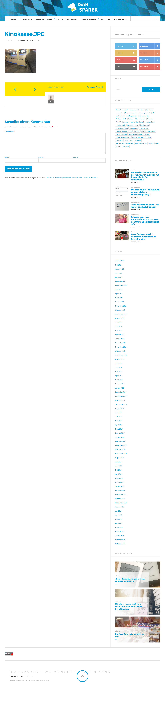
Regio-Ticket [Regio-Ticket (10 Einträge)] (119, 142)
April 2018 (118, 378)
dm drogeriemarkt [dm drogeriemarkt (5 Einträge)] (132, 118)
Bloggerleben (136, 204)
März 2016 (118, 480)
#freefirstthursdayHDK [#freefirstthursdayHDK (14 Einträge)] (122, 112)
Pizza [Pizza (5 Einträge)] (149, 139)
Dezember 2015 (120, 492)
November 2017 (120, 398)
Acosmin (46, 682)
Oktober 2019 (120, 312)
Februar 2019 (119, 337)
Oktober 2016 (120, 451)
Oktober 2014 (120, 546)
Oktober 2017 (120, 402)
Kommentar (10, 133)
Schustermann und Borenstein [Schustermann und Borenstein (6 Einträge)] (124, 145)
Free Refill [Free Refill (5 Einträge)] (142, 121)
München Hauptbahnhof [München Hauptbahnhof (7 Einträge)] (148, 133)
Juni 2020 (118, 292)
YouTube (127, 62)
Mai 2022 (118, 267)
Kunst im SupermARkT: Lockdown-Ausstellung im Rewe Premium (143, 238)
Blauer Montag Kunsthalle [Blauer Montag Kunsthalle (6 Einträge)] (143, 115)
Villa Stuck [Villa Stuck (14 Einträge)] (126, 148)
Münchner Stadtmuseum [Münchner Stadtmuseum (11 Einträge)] (136, 136)
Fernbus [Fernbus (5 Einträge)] (130, 121)
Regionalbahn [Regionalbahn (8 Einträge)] (128, 142)
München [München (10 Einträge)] (136, 133)
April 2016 (118, 476)
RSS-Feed (150, 55)
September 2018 (121, 357)
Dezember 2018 (120, 345)
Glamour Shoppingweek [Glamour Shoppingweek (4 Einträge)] (137, 124)
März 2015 (118, 529)
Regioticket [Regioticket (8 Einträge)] (138, 142)
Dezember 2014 (120, 542)
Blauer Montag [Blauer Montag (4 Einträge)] (129, 115)
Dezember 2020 (120, 283)
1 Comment (135, 229)
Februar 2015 (119, 533)
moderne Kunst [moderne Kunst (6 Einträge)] (144, 130)
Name (7, 159)
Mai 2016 (118, 472)
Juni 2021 (118, 275)
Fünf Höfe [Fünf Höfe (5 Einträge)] (118, 124)
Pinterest (150, 69)
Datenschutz (120, 19)
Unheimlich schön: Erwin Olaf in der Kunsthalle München (145, 208)
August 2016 (119, 460)
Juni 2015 (118, 517)
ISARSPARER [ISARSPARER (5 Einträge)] (130, 127)
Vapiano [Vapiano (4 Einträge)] (118, 148)
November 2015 (120, 497)
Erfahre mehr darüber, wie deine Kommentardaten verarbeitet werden (72, 180)
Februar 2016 (119, 484)
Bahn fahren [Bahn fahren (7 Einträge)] (149, 112)
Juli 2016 (118, 464)
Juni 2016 (118, 468)
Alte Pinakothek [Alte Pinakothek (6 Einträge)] (134, 112)
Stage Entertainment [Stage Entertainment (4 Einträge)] (141, 145)
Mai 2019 (118, 333)
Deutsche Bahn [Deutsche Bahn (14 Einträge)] (120, 118)
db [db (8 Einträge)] (153, 115)
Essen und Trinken (44, 19)
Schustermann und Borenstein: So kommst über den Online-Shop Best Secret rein (145, 223)
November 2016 (120, 447)
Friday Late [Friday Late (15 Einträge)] (150, 121)
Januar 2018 (119, 390)
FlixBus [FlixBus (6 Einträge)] (136, 121)
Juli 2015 (118, 513)
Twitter (127, 48)
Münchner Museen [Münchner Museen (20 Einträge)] (121, 136)
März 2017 (118, 431)
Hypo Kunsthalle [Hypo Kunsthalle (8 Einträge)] (120, 127)
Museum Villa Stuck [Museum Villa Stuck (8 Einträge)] (121, 133)
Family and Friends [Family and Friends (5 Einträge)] (121, 121)
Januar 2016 (119, 488)
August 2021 (119, 271)
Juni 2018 (118, 369)
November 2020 (120, 287)
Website (75, 159)
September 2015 (121, 505)
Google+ (127, 55)
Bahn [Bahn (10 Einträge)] (142, 112)
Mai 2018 (118, 374)
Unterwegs (72, 19)
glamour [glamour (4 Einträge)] (125, 124)
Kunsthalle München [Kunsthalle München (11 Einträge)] (122, 130)
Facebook (150, 48)
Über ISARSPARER (89, 19)
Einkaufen (27, 19)
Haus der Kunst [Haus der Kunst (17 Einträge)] (150, 124)
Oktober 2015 (120, 501)
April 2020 (118, 296)
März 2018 (118, 382)
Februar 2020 (119, 304)
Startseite (14, 19)
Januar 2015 (119, 538)
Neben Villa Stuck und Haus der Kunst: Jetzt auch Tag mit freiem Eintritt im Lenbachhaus (145, 178)
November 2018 (120, 349)
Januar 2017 (119, 439)
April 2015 (118, 525)
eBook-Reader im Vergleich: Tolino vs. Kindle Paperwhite (130, 582)
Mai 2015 (118, 521)
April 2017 (118, 427)
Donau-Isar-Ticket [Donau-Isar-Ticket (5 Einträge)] (144, 118)
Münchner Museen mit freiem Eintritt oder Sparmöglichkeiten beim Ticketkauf (128, 608)
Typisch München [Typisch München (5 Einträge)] (153, 145)
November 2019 (120, 308)
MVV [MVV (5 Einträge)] (130, 133)
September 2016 (121, 456)
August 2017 (119, 410)
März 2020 (118, 300)
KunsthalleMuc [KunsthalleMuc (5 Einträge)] (144, 127)
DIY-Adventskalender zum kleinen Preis (129, 637)
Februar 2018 (119, 386)
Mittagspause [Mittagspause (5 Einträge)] (134, 130)
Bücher (118, 578)
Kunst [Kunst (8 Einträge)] (136, 127)
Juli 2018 (118, 365)
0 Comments (135, 184)
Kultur (60, 19)
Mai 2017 (118, 423)
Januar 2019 (119, 341)
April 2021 (118, 279)
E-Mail (41, 159)
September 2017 (121, 406)
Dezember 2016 (120, 443)
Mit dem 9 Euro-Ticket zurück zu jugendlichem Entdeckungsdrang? (145, 194)
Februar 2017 (119, 435)
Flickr (127, 69)
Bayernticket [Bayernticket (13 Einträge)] (119, 115)
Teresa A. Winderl (26, 42)
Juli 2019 (118, 324)
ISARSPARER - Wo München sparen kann (60, 674)
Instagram (150, 62)
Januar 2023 (119, 263)
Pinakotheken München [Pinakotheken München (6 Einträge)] (139, 139)
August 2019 (119, 320)
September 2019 (121, 316)
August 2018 (119, 361)
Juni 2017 (118, 419)
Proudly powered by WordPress (18, 682)
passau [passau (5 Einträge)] (147, 136)
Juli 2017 (118, 415)
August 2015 (119, 509)
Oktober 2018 (120, 353)
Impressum (105, 19)
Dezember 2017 (120, 394)
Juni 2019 (118, 328)
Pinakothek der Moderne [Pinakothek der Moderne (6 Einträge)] (123, 139)
